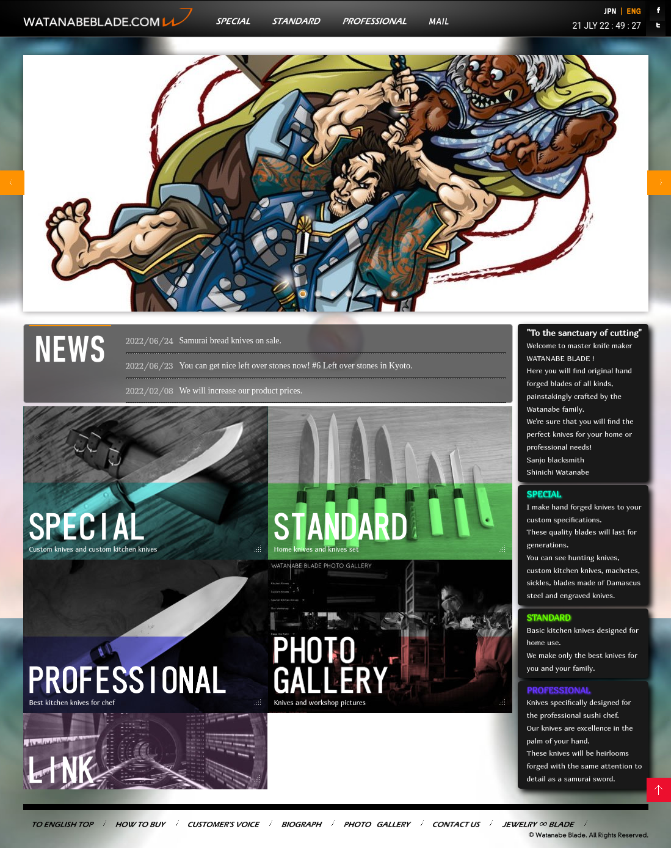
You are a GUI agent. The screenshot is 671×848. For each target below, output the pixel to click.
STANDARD (549, 617)
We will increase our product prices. (241, 390)
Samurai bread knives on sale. (231, 340)
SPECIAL (544, 494)
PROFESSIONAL (558, 690)
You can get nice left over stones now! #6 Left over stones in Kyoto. (296, 365)
